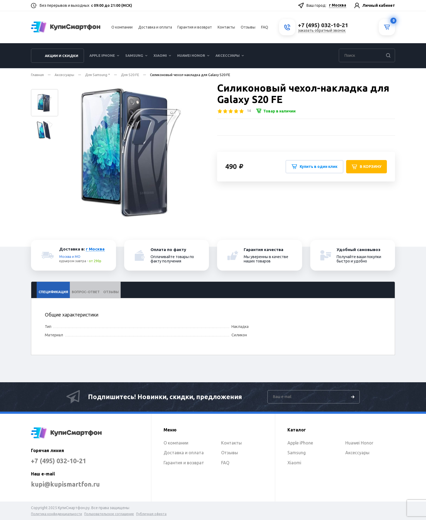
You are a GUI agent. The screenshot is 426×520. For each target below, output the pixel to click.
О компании (122, 27)
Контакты (226, 27)
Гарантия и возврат (194, 27)
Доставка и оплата (155, 27)
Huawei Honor (191, 56)
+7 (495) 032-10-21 (60, 461)
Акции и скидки (61, 56)
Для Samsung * (97, 75)
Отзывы (248, 27)
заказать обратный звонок (322, 31)
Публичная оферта (151, 514)
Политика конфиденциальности (56, 514)
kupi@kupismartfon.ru (67, 484)
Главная (37, 75)
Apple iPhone (102, 56)
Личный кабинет (378, 5)
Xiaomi (160, 56)
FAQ (264, 27)
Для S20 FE (130, 75)
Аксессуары (227, 56)
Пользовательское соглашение (109, 514)
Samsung (134, 56)
